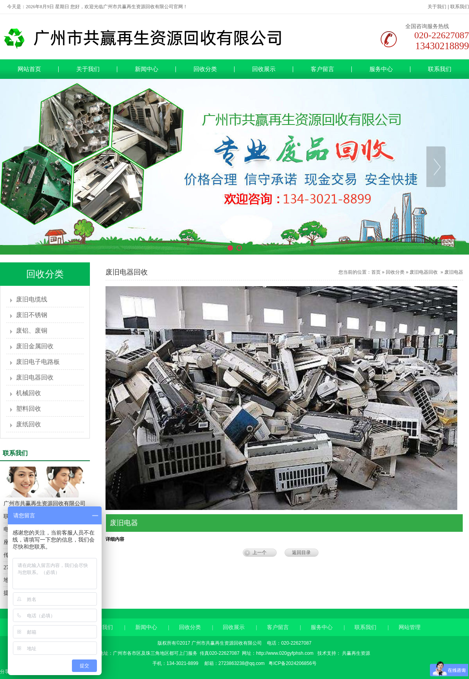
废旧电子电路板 (38, 361)
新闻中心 (146, 69)
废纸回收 (28, 424)
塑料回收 (28, 408)
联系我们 (459, 6)
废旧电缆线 (31, 299)
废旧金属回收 (35, 346)
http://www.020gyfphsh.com (284, 653)
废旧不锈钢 (31, 315)
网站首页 (29, 69)
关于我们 (437, 6)
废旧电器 (453, 272)
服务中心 (381, 69)
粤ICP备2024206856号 (292, 663)
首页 (376, 272)
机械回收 (28, 393)
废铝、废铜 (31, 330)
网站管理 (410, 635)
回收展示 (264, 69)
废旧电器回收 (35, 377)
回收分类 (205, 69)
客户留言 (322, 69)
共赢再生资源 (355, 653)
